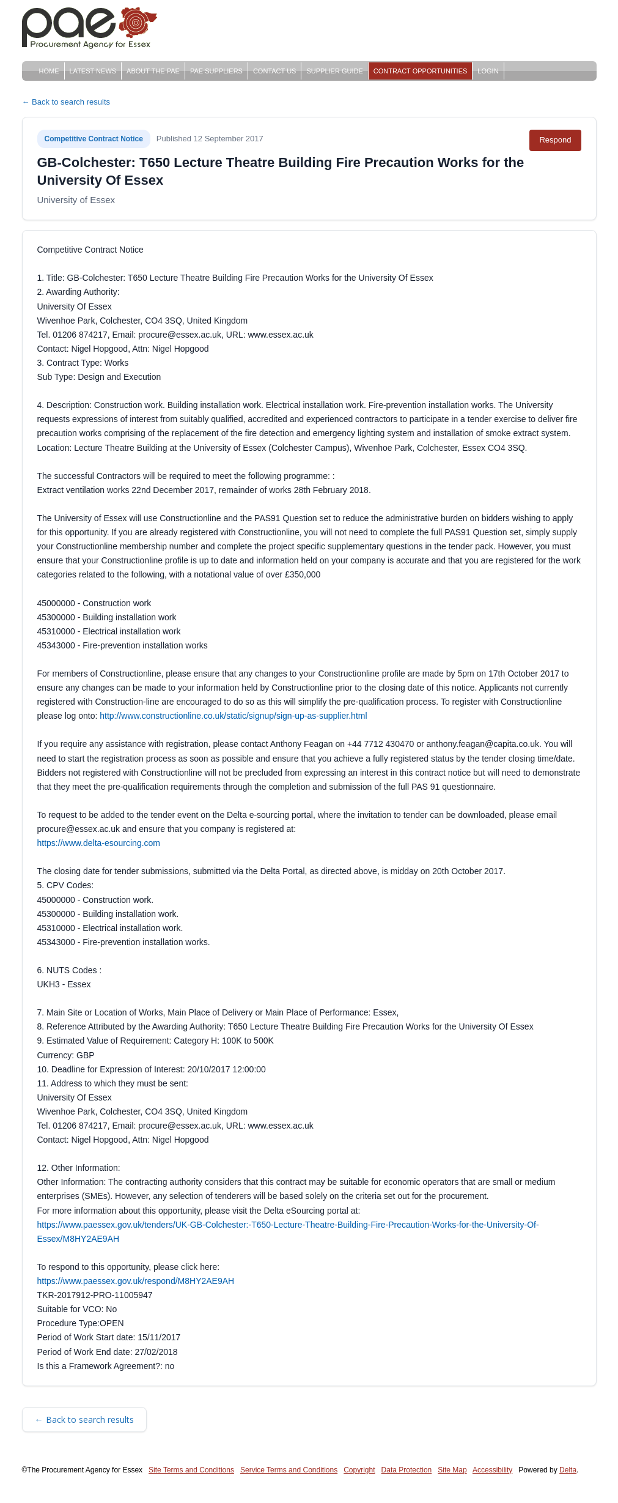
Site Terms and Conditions (191, 1470)
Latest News (93, 71)
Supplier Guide (334, 71)
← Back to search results (66, 101)
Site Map (452, 1470)
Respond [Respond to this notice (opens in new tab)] (555, 139)
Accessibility (492, 1470)
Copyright (359, 1470)
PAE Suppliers (216, 71)
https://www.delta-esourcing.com (99, 843)
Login (487, 71)
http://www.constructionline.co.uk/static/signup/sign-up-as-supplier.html (233, 716)
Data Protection (406, 1470)
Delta (567, 1470)
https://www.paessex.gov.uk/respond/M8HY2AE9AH (136, 1281)
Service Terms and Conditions (288, 1470)
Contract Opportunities (420, 71)
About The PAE (153, 71)
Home (49, 71)
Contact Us (274, 71)
